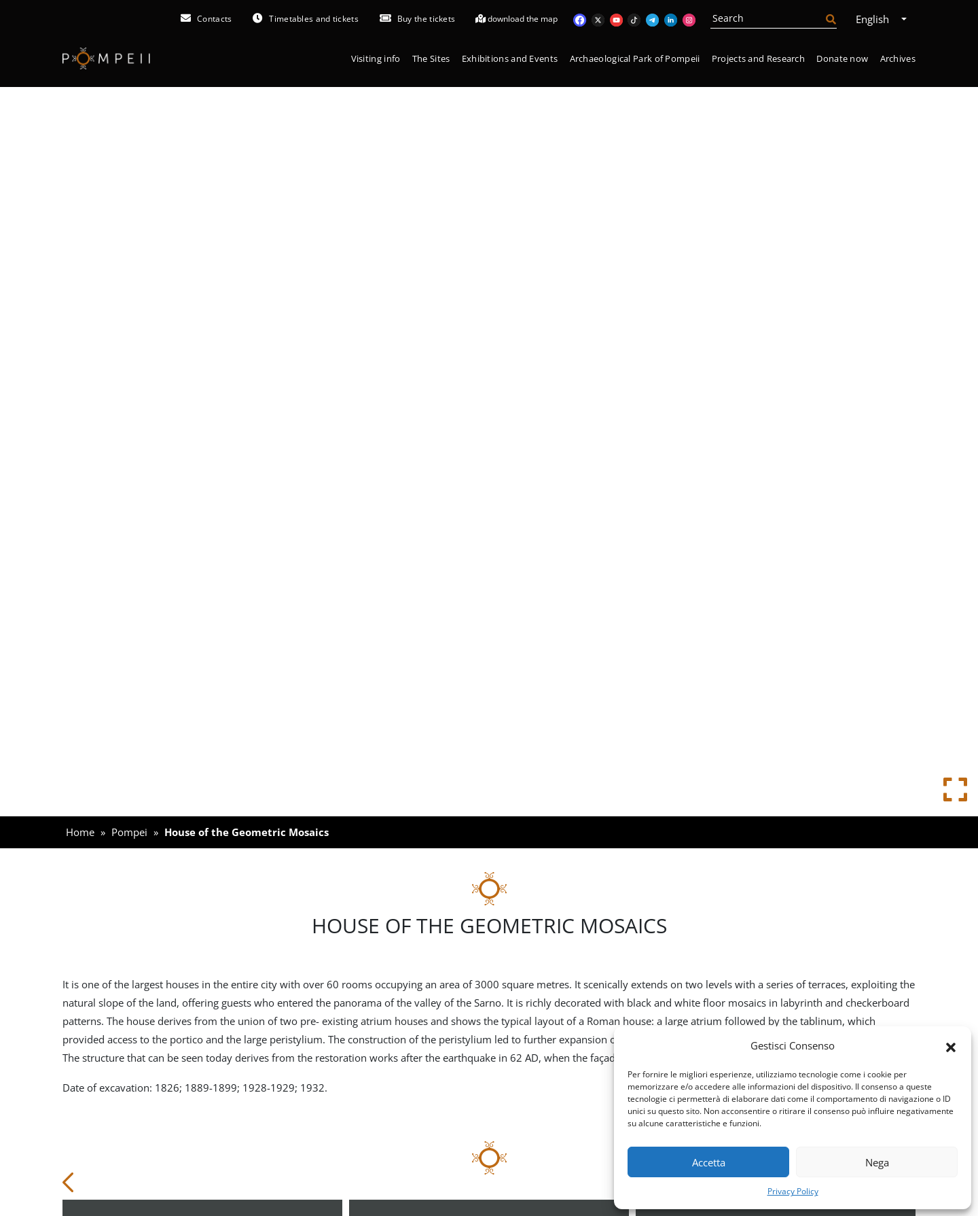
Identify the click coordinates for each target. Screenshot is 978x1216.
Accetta (708, 1162)
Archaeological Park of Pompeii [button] (635, 58)
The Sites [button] (431, 58)
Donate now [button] (842, 58)
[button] (951, 1046)
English (877, 19)
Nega (877, 1162)
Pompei (129, 832)
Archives (898, 58)
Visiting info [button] (376, 58)
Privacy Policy (792, 1191)
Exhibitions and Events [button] (510, 58)
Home (80, 832)
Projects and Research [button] (758, 58)
